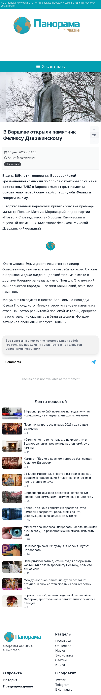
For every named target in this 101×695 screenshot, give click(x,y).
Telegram (62, 685)
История (10, 680)
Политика (12, 164)
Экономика (64, 655)
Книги (60, 665)
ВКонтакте (63, 689)
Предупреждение (18, 686)
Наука (60, 651)
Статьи (61, 660)
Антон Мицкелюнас (19, 157)
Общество (63, 646)
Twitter (60, 680)
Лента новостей (50, 401)
